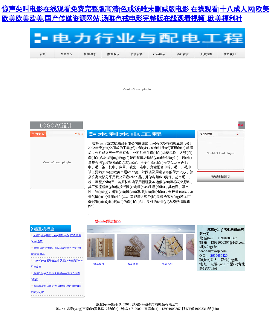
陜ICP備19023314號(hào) (200, 309)
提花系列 (100, 263)
